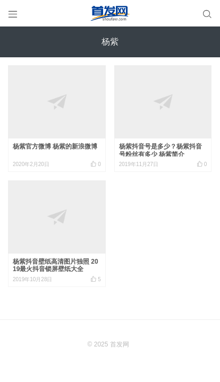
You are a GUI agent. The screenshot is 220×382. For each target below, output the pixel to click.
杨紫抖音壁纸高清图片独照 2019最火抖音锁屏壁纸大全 (55, 265)
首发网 (119, 344)
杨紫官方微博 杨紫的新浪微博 (55, 146)
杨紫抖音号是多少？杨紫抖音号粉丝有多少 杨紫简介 (160, 150)
